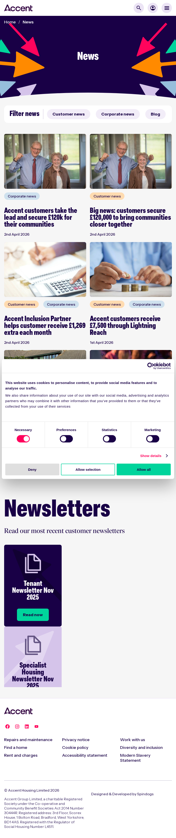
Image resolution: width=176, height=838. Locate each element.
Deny (32, 469)
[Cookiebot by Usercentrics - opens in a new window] (151, 365)
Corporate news (117, 114)
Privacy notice (76, 739)
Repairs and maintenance (28, 739)
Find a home (15, 747)
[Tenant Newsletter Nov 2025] (33, 615)
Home (10, 22)
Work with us (132, 739)
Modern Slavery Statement (135, 758)
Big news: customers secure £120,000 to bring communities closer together (130, 218)
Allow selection (87, 469)
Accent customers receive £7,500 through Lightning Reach (125, 326)
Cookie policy (75, 747)
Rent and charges (21, 755)
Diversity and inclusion (141, 747)
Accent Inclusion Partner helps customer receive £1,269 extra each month (44, 326)
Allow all (144, 469)
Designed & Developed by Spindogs (122, 794)
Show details (151, 455)
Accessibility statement (84, 755)
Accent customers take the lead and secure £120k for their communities (40, 218)
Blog (155, 114)
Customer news (68, 114)
